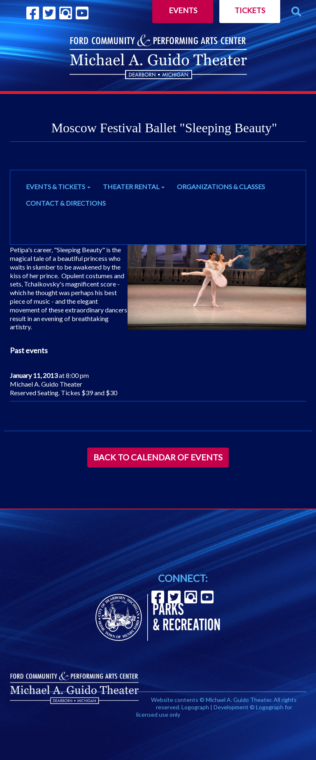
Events (183, 10)
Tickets (250, 10)
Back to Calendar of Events (158, 457)
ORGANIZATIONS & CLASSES (221, 186)
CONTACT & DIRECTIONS (66, 203)
